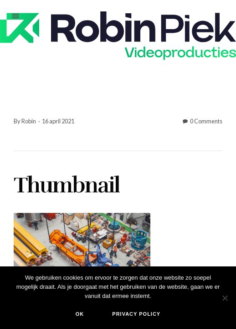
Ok (80, 314)
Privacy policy (136, 314)
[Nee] (224, 297)
